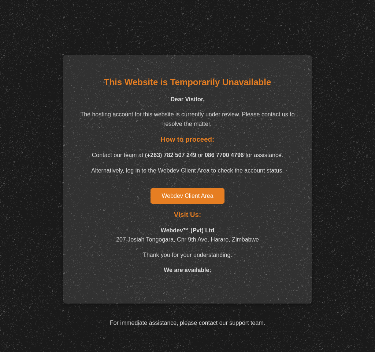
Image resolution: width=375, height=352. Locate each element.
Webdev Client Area (187, 196)
